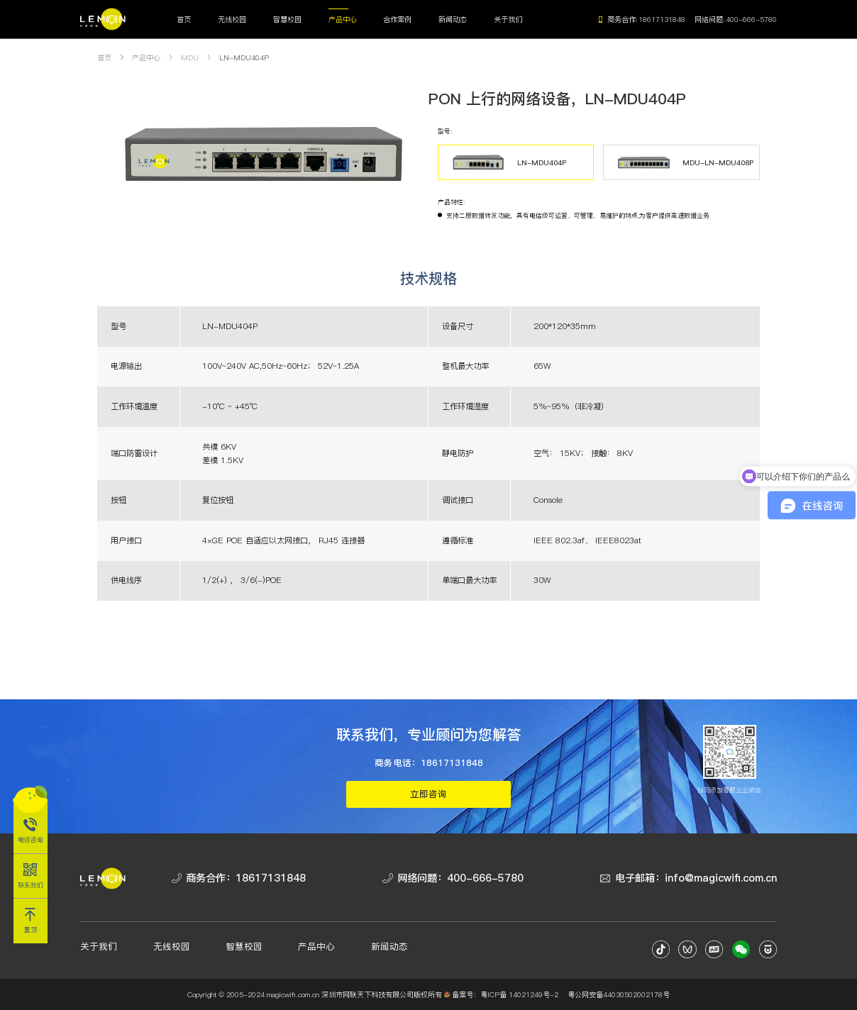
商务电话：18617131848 (429, 763)
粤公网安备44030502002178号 (619, 994)
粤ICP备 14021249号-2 (519, 994)
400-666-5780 (751, 19)
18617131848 (661, 19)
